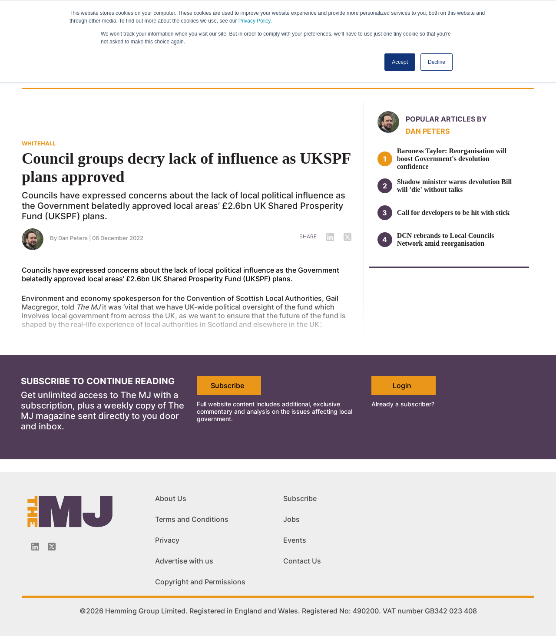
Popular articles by (446, 119)
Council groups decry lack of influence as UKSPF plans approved (186, 167)
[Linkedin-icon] (35, 546)
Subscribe (227, 385)
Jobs (291, 519)
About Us (170, 498)
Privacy (167, 540)
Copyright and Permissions (200, 581)
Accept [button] (400, 62)
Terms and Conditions (191, 519)
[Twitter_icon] (52, 546)
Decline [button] (436, 62)
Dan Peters (428, 131)
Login (402, 385)
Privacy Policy (254, 21)
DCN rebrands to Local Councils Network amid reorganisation (445, 239)
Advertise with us (184, 561)
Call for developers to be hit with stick (453, 212)
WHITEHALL (39, 143)
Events (294, 540)
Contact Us (302, 561)
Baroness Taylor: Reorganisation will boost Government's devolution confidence (452, 158)
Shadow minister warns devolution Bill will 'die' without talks (454, 185)
